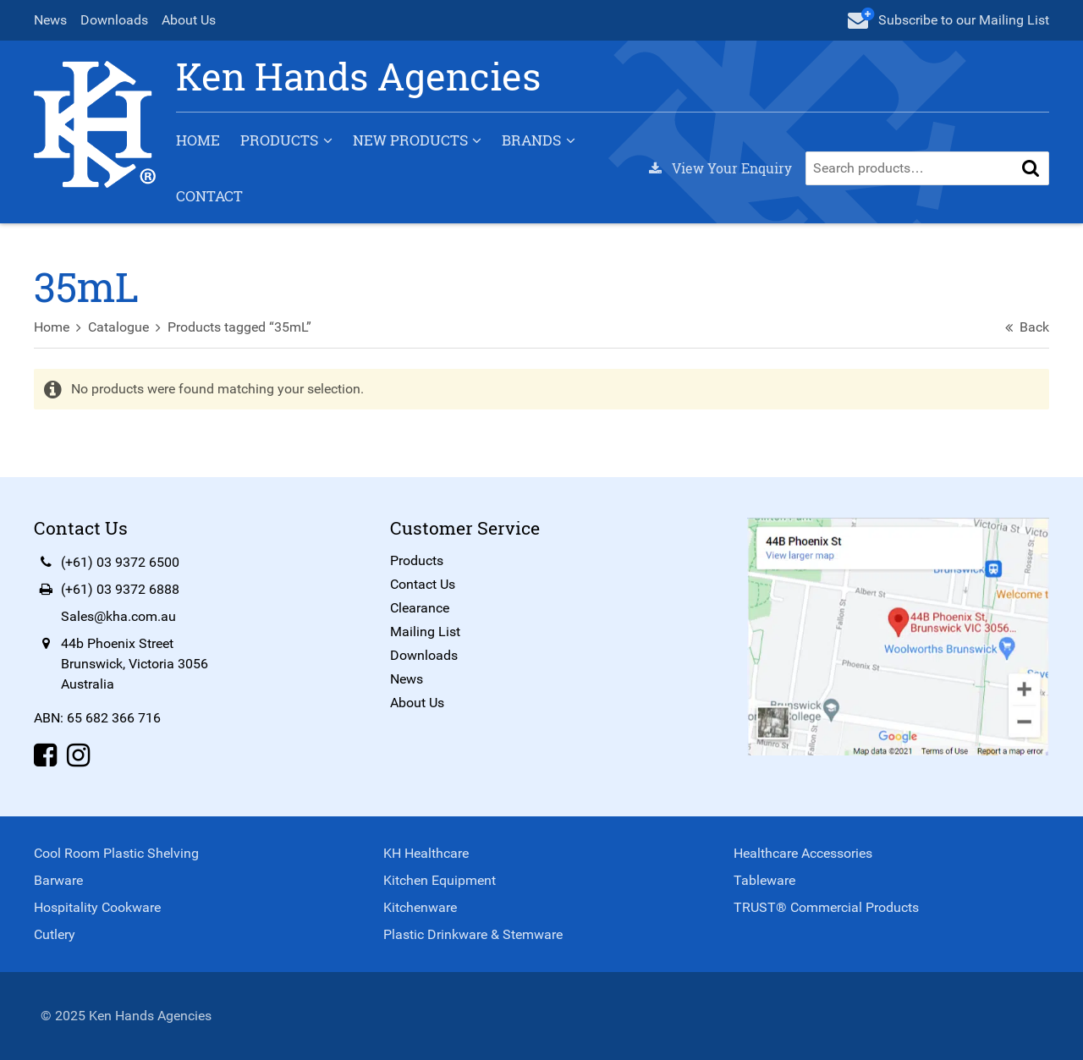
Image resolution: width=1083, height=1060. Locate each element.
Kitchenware (420, 907)
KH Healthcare (426, 853)
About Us (189, 20)
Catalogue (118, 327)
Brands (531, 140)
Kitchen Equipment (439, 880)
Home (198, 140)
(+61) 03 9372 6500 (120, 562)
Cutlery (54, 934)
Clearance (419, 608)
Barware (58, 880)
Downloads (114, 20)
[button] (1030, 168)
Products (279, 140)
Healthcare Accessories (803, 853)
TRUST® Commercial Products (826, 907)
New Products (410, 140)
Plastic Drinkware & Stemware (473, 934)
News (50, 20)
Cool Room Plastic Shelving (116, 853)
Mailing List (425, 631)
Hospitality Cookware (97, 907)
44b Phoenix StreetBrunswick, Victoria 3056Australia (134, 663)
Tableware (764, 880)
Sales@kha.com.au (118, 616)
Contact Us (422, 584)
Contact (209, 196)
